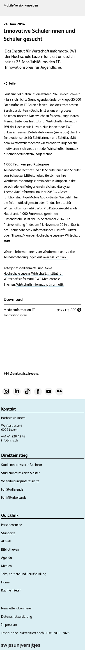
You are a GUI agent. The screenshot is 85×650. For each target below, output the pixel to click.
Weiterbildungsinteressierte (20, 481)
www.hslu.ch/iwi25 (55, 257)
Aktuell (6, 541)
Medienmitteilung (31, 268)
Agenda (6, 557)
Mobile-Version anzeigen (21, 5)
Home (5, 582)
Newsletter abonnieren (16, 608)
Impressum (9, 624)
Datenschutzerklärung (16, 616)
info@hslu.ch (9, 440)
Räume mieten (11, 590)
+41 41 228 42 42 (13, 436)
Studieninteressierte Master (20, 473)
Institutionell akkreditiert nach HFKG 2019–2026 (35, 633)
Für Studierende (12, 489)
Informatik (56, 284)
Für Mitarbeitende (13, 497)
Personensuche (11, 525)
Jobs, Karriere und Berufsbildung (23, 574)
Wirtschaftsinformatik (31, 284)
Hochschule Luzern (17, 273)
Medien (6, 566)
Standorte (8, 533)
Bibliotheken (10, 549)
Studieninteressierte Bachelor (21, 465)
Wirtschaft (38, 273)
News (48, 268)
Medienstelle (51, 279)
